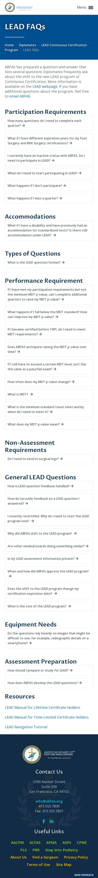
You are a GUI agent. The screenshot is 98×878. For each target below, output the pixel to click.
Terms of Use (38, 864)
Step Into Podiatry (61, 850)
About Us (18, 857)
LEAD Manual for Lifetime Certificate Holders (42, 707)
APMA (51, 842)
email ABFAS (20, 96)
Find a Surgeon (45, 857)
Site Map (63, 864)
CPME (82, 842)
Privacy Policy (76, 857)
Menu (85, 7)
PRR (35, 850)
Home (10, 45)
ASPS (66, 842)
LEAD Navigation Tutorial (26, 727)
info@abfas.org (49, 801)
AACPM (17, 842)
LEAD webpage (44, 86)
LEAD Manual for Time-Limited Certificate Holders (47, 717)
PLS (23, 850)
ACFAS (35, 842)
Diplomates (28, 45)
